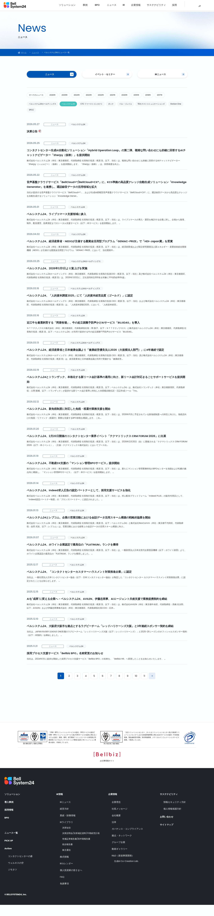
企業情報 (142, 5)
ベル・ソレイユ (147, 114)
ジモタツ (12, 879)
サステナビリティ (160, 5)
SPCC (92, 121)
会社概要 (116, 826)
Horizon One (75, 121)
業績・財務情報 (67, 826)
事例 (99, 5)
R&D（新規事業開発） (123, 866)
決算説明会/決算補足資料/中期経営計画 (81, 844)
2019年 (163, 96)
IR (133, 5)
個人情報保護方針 (172, 819)
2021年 (133, 96)
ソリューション (82, 5)
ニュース (123, 5)
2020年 (148, 96)
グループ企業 (118, 853)
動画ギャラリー (119, 860)
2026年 (58, 96)
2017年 (33, 104)
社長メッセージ (119, 819)
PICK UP (9, 849)
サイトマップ (167, 834)
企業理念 (116, 813)
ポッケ (129, 114)
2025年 (73, 96)
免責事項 (64, 894)
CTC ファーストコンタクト (105, 114)
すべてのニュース (38, 96)
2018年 (177, 96)
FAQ (62, 888)
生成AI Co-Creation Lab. (126, 872)
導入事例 (9, 813)
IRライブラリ (66, 833)
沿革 (114, 833)
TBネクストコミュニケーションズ (46, 121)
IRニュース (160, 75)
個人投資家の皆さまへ (71, 881)
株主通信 (66, 861)
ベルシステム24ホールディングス (46, 114)
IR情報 (59, 805)
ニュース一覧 (11, 841)
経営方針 (64, 819)
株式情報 (64, 867)
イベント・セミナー (104, 75)
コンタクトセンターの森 (20, 865)
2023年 (103, 96)
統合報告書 (67, 855)
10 (136, 688)
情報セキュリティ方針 (174, 813)
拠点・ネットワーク (122, 846)
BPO (110, 5)
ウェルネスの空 (16, 872)
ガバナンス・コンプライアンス (127, 840)
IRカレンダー (66, 874)
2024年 (88, 96)
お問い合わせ (167, 826)
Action (8, 858)
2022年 (118, 96)
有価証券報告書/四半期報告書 (76, 850)
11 (144, 688)
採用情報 (9, 821)
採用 (175, 5)
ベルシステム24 (76, 114)
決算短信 (66, 838)
